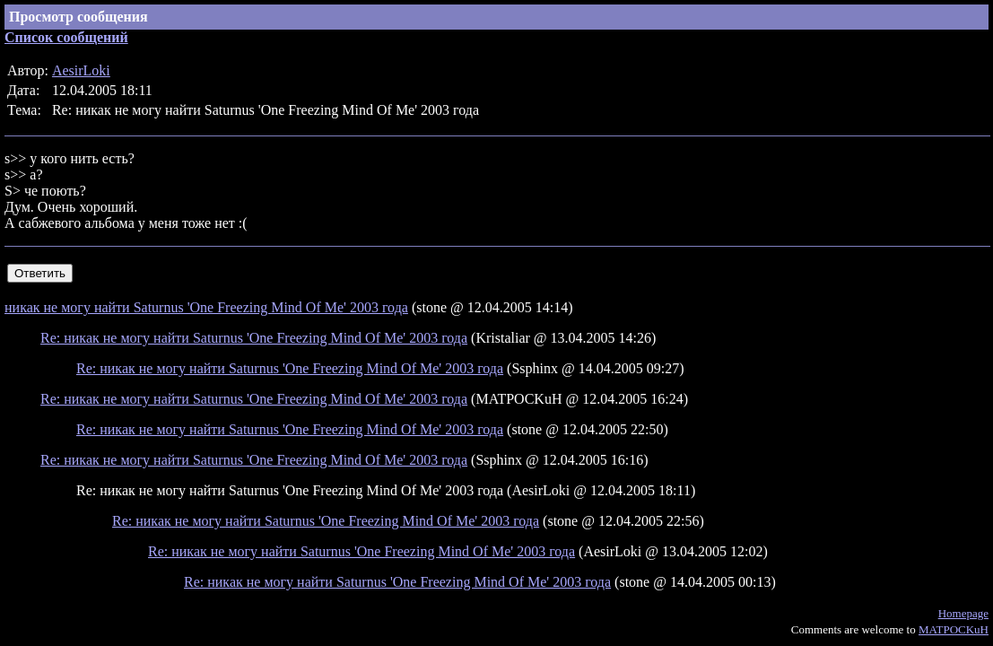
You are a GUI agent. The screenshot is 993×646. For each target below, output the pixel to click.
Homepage (963, 613)
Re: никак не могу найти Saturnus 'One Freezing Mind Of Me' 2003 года (253, 337)
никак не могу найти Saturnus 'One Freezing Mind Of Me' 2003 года (206, 307)
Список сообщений (66, 37)
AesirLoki (81, 70)
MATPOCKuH (954, 629)
